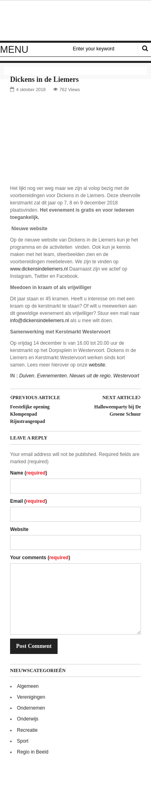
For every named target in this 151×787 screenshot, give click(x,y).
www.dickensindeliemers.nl (39, 269)
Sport (23, 741)
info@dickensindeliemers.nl (39, 320)
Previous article (35, 397)
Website (19, 529)
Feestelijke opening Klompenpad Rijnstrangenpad (30, 414)
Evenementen (52, 376)
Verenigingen (31, 697)
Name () (28, 473)
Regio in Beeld (32, 752)
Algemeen (28, 686)
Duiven (26, 376)
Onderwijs (27, 719)
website (97, 365)
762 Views (70, 89)
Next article (121, 397)
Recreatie (27, 730)
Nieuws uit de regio (89, 376)
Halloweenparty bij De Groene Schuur (117, 410)
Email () (28, 501)
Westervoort (126, 376)
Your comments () (40, 557)
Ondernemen (31, 708)
